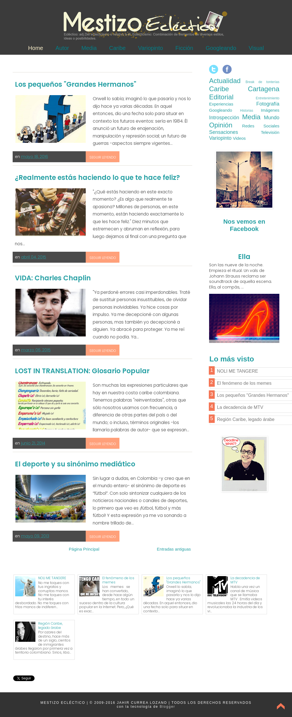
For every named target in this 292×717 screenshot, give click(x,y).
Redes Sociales (260, 125)
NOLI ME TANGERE (52, 578)
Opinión (220, 125)
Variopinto (150, 48)
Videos (239, 138)
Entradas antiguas (174, 549)
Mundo (271, 117)
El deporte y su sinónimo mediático (75, 464)
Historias (246, 111)
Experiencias (221, 104)
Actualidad (225, 80)
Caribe (117, 48)
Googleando (221, 48)
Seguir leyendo (102, 157)
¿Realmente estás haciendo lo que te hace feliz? (97, 177)
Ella (244, 256)
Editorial (221, 97)
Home (35, 48)
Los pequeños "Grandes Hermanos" (75, 84)
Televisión (270, 132)
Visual (256, 48)
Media (89, 48)
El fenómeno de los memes (118, 580)
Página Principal (84, 549)
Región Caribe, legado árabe (50, 625)
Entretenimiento (267, 98)
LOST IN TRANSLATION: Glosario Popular (82, 370)
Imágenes (270, 110)
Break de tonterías (262, 82)
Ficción (184, 48)
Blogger (167, 707)
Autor (62, 48)
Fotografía (267, 104)
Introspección (224, 117)
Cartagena (263, 89)
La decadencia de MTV (245, 580)
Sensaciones (223, 132)
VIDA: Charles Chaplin (53, 278)
